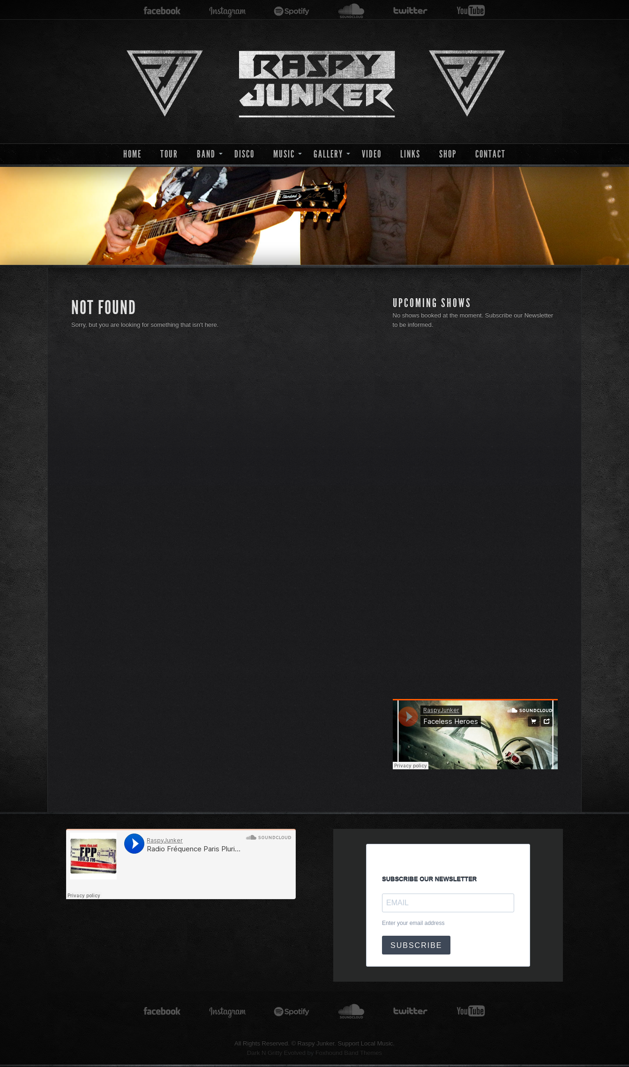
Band (206, 154)
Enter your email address (413, 923)
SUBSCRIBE (416, 945)
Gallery (328, 154)
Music (284, 154)
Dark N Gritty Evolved (276, 1052)
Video (372, 154)
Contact (490, 154)
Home (132, 154)
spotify (292, 11)
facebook (162, 11)
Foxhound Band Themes (348, 1052)
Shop (448, 154)
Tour (169, 154)
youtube (471, 11)
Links (410, 154)
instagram (227, 11)
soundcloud (351, 11)
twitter (410, 11)
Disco (244, 154)
